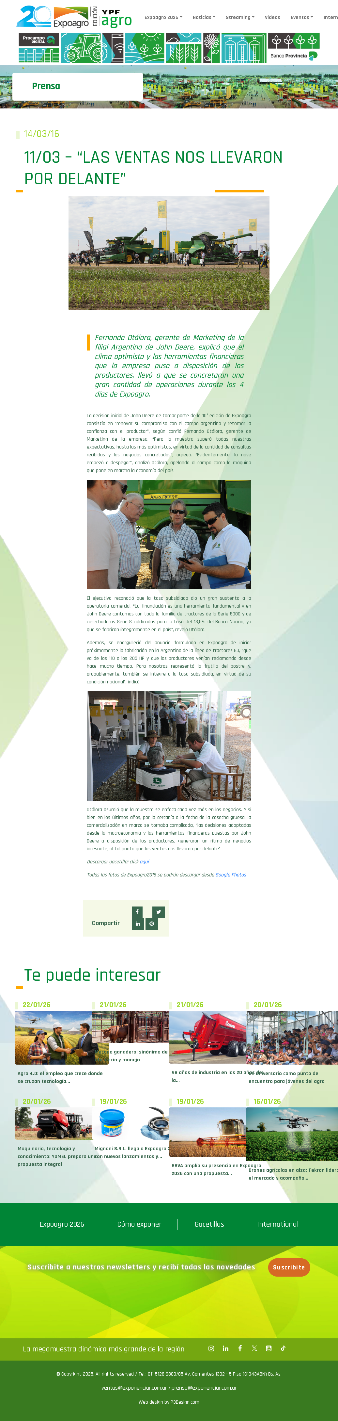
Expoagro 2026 (61, 1224)
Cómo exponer (139, 1224)
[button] (137, 912)
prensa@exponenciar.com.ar (204, 1388)
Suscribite (289, 1267)
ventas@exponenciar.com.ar (134, 1388)
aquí (144, 861)
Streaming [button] (238, 17)
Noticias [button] (202, 17)
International (278, 1224)
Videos (272, 17)
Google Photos (230, 875)
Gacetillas (209, 1224)
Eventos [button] (300, 17)
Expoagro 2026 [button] (161, 17)
